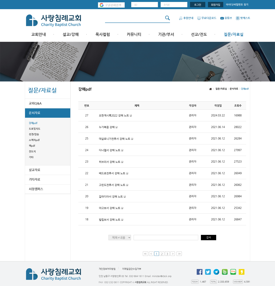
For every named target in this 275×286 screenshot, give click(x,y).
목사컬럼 (102, 34)
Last (179, 253)
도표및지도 (34, 128)
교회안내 (38, 34)
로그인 (197, 4)
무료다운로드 (206, 17)
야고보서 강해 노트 (111, 208)
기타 (31, 157)
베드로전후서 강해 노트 (113, 173)
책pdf (32, 145)
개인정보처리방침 (107, 268)
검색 (208, 237)
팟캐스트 (243, 17)
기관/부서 (166, 34)
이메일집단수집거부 (131, 268)
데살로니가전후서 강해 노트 (116, 138)
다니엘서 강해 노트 (111, 150)
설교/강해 (71, 34)
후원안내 (186, 17)
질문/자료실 (233, 34)
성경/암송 (34, 134)
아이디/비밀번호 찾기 (237, 4)
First (145, 253)
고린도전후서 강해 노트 (113, 185)
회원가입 (215, 4)
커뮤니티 (134, 34)
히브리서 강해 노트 (111, 162)
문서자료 (34, 113)
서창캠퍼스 (36, 189)
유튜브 (226, 17)
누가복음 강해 (108, 127)
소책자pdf (34, 140)
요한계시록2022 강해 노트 (115, 115)
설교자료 (34, 170)
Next (173, 253)
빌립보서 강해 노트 (111, 219)
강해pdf (33, 123)
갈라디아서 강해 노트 (112, 196)
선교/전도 (199, 34)
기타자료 (34, 179)
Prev (151, 253)
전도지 (32, 151)
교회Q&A (35, 103)
